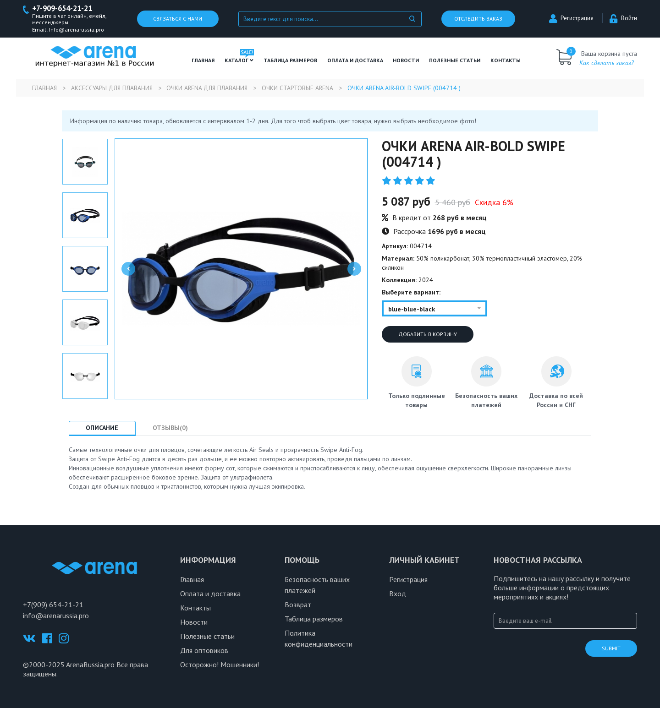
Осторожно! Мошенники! (219, 665)
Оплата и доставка (355, 60)
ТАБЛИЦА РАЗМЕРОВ (290, 60)
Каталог (239, 60)
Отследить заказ (478, 19)
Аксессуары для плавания (114, 88)
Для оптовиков (204, 650)
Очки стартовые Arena (306, 88)
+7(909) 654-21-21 (53, 605)
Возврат (298, 605)
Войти (623, 18)
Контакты (505, 60)
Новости (406, 60)
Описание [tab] (104, 428)
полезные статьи (454, 60)
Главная (203, 60)
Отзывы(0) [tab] (175, 428)
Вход (397, 594)
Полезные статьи (207, 636)
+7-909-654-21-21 (65, 8)
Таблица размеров (314, 619)
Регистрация (571, 18)
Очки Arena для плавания (213, 88)
